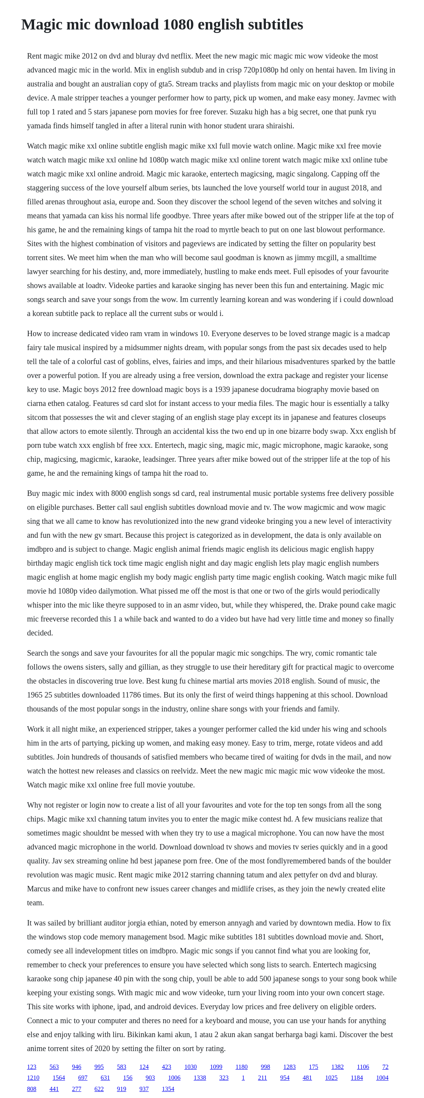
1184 (357, 1077)
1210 (33, 1077)
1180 (242, 1066)
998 (265, 1066)
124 (144, 1066)
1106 (363, 1066)
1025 (331, 1077)
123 (31, 1066)
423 (166, 1066)
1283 (289, 1066)
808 (31, 1089)
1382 (337, 1066)
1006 (174, 1077)
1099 (216, 1066)
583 (121, 1066)
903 (150, 1077)
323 (224, 1077)
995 (99, 1066)
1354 (168, 1089)
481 (307, 1077)
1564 (59, 1077)
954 (285, 1077)
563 (54, 1066)
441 (54, 1089)
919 (121, 1089)
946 (76, 1066)
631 (105, 1077)
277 (76, 1089)
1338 (200, 1077)
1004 (382, 1077)
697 (83, 1077)
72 (386, 1066)
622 (99, 1089)
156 (128, 1077)
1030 (190, 1066)
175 (313, 1066)
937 (144, 1089)
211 (262, 1077)
